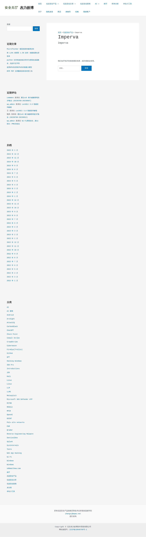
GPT (8, 357)
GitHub (10, 353)
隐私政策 (41, 12)
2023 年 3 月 (12, 231)
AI (92, 4)
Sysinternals (13, 446)
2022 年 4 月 (12, 273)
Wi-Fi (9, 457)
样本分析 (107, 4)
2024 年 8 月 (12, 170)
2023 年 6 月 (12, 223)
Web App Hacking (14, 453)
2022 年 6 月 (12, 265)
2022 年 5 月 (12, 269)
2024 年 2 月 (12, 193)
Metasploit (12, 396)
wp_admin (11, 104)
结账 (65, 12)
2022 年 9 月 (12, 254)
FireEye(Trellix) (15, 350)
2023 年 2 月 (12, 235)
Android (10, 315)
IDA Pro (10, 365)
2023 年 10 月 (13, 208)
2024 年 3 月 (12, 189)
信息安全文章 (66, 4)
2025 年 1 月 (12, 150)
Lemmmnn (10, 98)
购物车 (57, 12)
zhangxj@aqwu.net (73, 514)
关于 (128, 4)
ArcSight (11, 319)
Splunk (10, 442)
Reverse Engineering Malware (21, 434)
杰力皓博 (27, 8)
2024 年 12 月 (13, 154)
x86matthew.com (14, 469)
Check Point (12, 334)
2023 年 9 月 (12, 212)
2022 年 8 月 (12, 258)
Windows (10, 461)
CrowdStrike (12, 342)
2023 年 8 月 (12, 216)
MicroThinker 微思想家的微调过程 (21, 49)
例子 (99, 4)
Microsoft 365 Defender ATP (20, 399)
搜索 (8, 24)
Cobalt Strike (13, 338)
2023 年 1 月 (12, 239)
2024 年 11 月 (13, 158)
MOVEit (10, 407)
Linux (9, 380)
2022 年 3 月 (12, 277)
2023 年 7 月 (12, 219)
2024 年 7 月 (12, 173)
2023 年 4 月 (12, 227)
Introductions (13, 369)
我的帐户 (73, 12)
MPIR (9, 411)
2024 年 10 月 (13, 162)
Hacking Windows (14, 361)
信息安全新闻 (81, 4)
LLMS (9, 392)
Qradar (10, 430)
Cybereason (12, 346)
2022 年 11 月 (13, 246)
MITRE (9, 403)
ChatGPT (10, 330)
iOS (8, 373)
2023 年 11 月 (13, 204)
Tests (9, 449)
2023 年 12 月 (13, 200)
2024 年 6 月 (12, 177)
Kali (9, 377)
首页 (39, 4)
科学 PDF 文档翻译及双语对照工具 (20, 71)
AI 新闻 (10, 311)
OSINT (9, 419)
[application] (56, 4)
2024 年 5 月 (12, 181)
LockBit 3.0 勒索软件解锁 (27, 111)
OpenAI (10, 415)
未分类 (9, 488)
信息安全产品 (50, 4)
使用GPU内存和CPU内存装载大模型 (20, 67)
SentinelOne (12, 438)
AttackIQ (11, 323)
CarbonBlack (12, 327)
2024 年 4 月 (12, 185)
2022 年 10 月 (13, 250)
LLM (8, 388)
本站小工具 (119, 4)
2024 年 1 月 (12, 196)
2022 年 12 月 (13, 242)
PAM (8, 426)
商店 (49, 12)
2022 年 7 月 (12, 262)
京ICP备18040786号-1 (78, 530)
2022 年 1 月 (12, 281)
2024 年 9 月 (12, 166)
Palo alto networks (16, 423)
